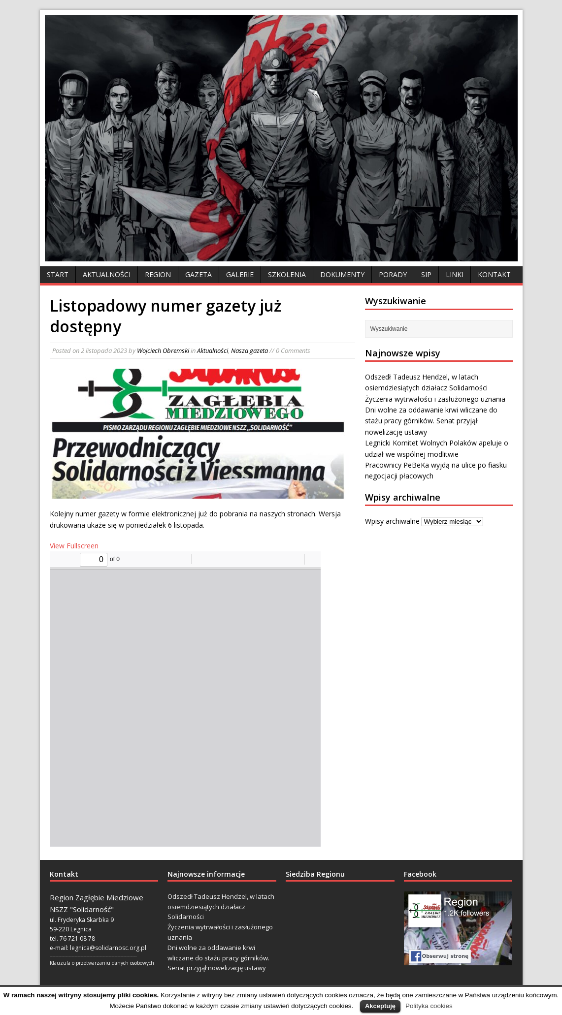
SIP (426, 274)
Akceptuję (380, 1006)
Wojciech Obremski (163, 350)
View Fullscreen (74, 545)
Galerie (240, 274)
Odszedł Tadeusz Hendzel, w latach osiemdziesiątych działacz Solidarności (220, 906)
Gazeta (198, 274)
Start (57, 274)
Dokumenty (342, 274)
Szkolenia (287, 274)
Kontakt (494, 274)
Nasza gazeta (249, 350)
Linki (454, 274)
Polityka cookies (429, 1006)
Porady (393, 274)
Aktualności (107, 274)
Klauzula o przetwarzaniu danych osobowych (102, 962)
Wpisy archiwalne (392, 521)
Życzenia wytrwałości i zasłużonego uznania (435, 399)
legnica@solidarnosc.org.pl (108, 948)
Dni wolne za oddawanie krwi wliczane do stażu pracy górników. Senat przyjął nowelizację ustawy (431, 421)
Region (158, 274)
